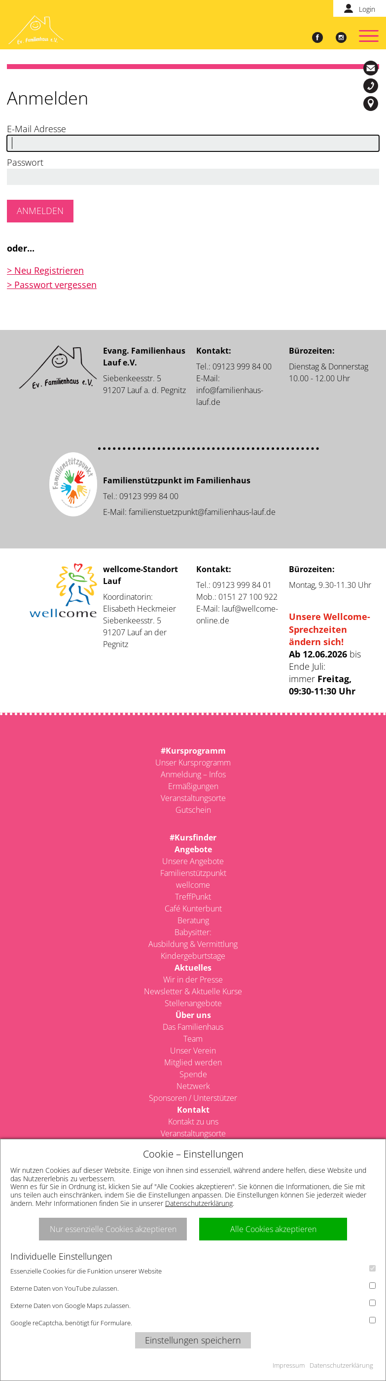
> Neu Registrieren (45, 270)
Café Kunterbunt (193, 908)
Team (193, 1038)
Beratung (193, 920)
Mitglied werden (193, 1062)
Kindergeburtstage (193, 955)
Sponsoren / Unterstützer (193, 1097)
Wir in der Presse (193, 979)
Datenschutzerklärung (199, 1203)
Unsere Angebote (193, 861)
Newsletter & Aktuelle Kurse (193, 991)
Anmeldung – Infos (193, 774)
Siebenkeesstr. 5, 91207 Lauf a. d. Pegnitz (372, 103)
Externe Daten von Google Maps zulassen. (193, 1305)
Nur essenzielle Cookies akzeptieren (113, 1229)
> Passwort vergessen (52, 285)
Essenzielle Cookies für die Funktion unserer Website (193, 1270)
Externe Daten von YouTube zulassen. (193, 1287)
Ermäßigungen (193, 786)
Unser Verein (193, 1050)
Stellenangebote (193, 1003)
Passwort (25, 162)
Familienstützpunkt (193, 873)
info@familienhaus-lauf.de (372, 68)
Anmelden (40, 211)
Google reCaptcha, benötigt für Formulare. (193, 1322)
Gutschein (193, 809)
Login (367, 9)
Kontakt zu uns (193, 1121)
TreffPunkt (193, 896)
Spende (193, 1074)
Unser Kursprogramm (193, 762)
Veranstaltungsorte (193, 798)
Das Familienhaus (193, 1026)
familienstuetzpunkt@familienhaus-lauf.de (202, 512)
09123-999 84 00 (372, 86)
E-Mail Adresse (36, 129)
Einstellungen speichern (193, 1340)
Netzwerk (193, 1086)
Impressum (289, 1365)
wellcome (193, 884)
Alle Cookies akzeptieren (273, 1229)
